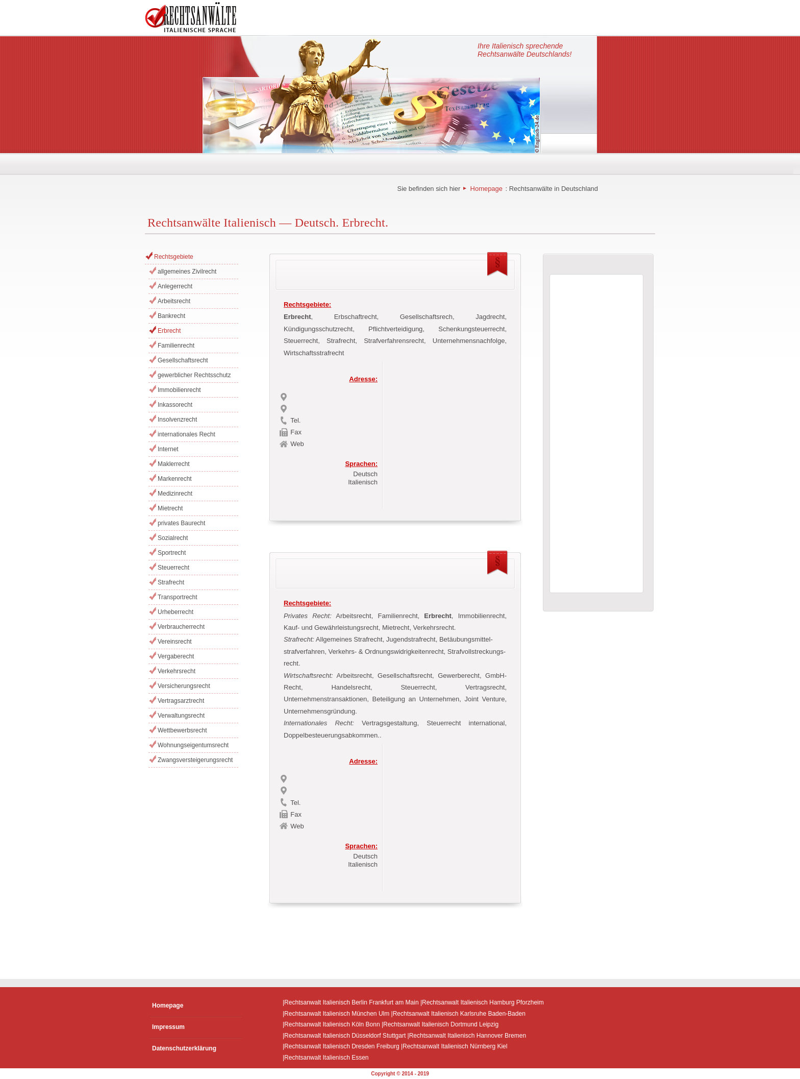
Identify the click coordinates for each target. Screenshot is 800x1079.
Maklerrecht (174, 464)
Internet (168, 449)
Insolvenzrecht (177, 419)
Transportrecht (177, 597)
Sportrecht (172, 552)
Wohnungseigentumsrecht (193, 745)
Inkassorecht (175, 404)
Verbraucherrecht (181, 626)
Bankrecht (171, 316)
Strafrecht (171, 582)
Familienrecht (176, 345)
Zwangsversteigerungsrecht (195, 760)
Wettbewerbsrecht (182, 730)
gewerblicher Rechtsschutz (194, 375)
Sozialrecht (173, 538)
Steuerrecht (173, 567)
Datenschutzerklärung (184, 1048)
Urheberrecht (175, 612)
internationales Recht (186, 434)
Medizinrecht (175, 493)
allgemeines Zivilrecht (187, 271)
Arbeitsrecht (174, 301)
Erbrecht (169, 330)
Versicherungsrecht (184, 686)
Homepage (486, 188)
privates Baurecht (181, 523)
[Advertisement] (450, 432)
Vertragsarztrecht (181, 700)
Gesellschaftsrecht (183, 360)
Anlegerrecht (175, 286)
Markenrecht (175, 478)
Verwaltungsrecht (181, 715)
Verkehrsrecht (176, 671)
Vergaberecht (176, 656)
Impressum (168, 1027)
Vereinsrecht (175, 641)
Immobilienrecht (179, 390)
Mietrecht (170, 508)
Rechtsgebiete (173, 256)
